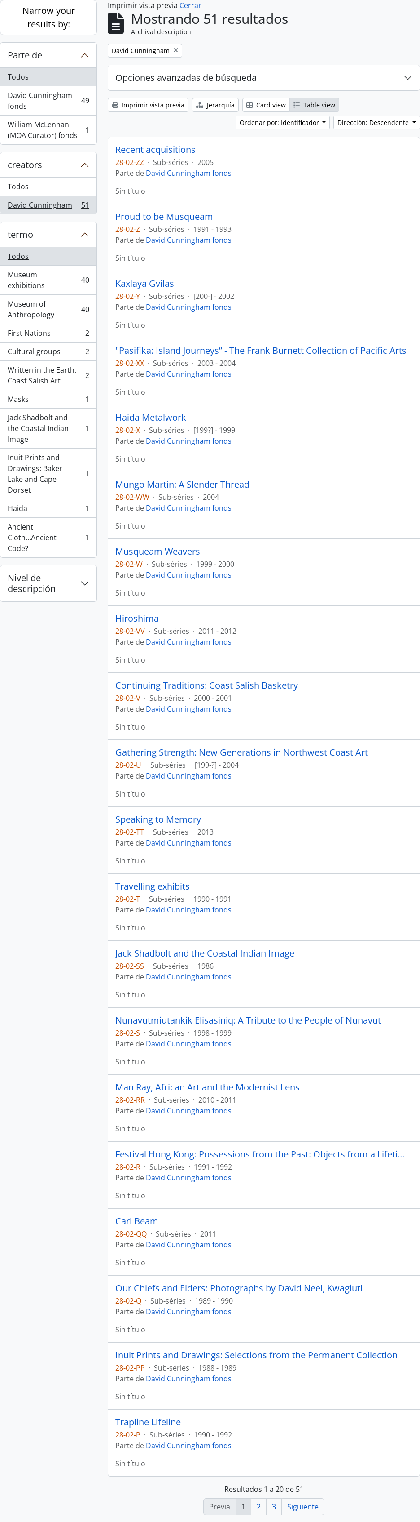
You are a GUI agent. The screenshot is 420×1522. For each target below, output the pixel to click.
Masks (48, 401)
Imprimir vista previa (148, 105)
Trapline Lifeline (148, 1422)
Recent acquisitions (155, 149)
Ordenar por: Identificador (280, 122)
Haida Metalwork (150, 417)
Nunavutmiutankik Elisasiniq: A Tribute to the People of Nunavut (248, 1020)
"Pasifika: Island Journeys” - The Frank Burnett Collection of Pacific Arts (261, 350)
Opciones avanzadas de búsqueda (186, 77)
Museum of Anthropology (48, 309)
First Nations (48, 335)
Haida (48, 510)
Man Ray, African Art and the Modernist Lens (207, 1087)
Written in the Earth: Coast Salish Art (48, 375)
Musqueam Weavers (157, 551)
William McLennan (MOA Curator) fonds (48, 130)
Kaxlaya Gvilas (144, 283)
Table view (314, 105)
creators (25, 165)
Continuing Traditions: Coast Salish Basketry (206, 685)
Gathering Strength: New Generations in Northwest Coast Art (241, 752)
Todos (18, 77)
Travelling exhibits (152, 886)
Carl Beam (136, 1221)
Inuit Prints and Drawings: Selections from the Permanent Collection (256, 1355)
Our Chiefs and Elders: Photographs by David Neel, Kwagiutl (239, 1288)
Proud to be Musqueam (164, 216)
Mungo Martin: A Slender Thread (182, 484)
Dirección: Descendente (374, 122)
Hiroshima (137, 618)
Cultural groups (48, 353)
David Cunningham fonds (48, 100)
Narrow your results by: (48, 17)
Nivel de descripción (32, 583)
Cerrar (190, 5)
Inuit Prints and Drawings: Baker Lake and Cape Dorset (48, 474)
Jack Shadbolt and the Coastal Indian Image (48, 428)
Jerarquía (215, 105)
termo (20, 234)
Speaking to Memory (158, 819)
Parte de (25, 55)
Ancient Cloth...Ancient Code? (48, 537)
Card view (266, 105)
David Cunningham (48, 207)
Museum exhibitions (48, 280)
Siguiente (303, 1507)
